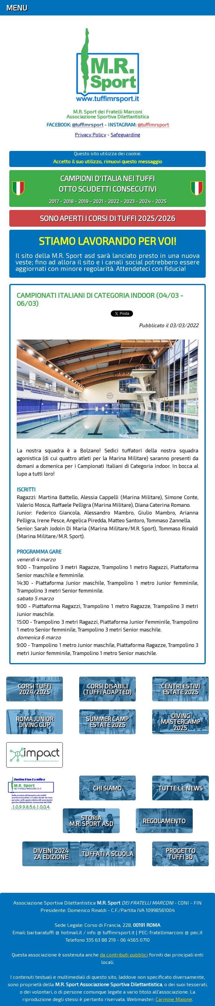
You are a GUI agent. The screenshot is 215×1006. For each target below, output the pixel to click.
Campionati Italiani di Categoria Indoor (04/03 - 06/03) (100, 299)
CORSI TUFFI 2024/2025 (34, 689)
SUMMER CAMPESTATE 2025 (107, 721)
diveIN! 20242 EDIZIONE (51, 853)
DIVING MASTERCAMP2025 (180, 721)
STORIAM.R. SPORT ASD (91, 820)
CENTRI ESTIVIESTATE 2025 (180, 689)
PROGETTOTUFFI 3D (181, 853)
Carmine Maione (174, 999)
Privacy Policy (90, 134)
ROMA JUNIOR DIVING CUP (35, 721)
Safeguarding (125, 134)
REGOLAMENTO (164, 820)
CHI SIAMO (107, 788)
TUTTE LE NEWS (180, 788)
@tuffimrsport (87, 124)
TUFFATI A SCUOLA (107, 853)
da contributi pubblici (124, 954)
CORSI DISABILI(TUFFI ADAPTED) (107, 689)
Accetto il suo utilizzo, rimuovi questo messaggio (107, 161)
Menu (16, 7)
